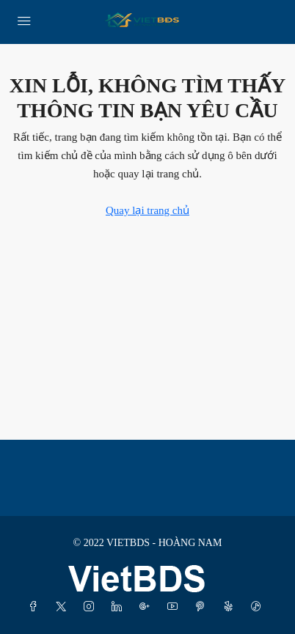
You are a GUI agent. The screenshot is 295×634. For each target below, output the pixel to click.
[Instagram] (92, 607)
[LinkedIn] (120, 607)
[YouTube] (175, 607)
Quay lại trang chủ (147, 210)
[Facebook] (36, 607)
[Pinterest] (203, 607)
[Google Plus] (147, 607)
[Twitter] (64, 607)
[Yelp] (231, 607)
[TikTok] (259, 607)
